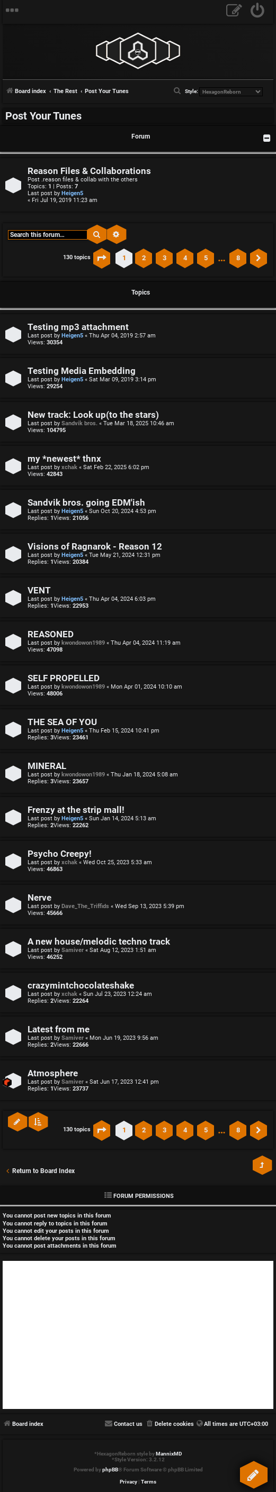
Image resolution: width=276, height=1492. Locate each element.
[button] (101, 258)
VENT (39, 590)
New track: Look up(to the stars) (93, 415)
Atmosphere (53, 1073)
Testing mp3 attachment (78, 327)
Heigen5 (72, 193)
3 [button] (164, 258)
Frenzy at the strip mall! (76, 810)
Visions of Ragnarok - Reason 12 (95, 547)
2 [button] (144, 258)
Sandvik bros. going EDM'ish (86, 503)
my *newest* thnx (64, 459)
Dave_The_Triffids (85, 906)
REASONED (51, 634)
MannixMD (169, 1454)
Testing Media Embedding (82, 371)
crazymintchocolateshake (81, 986)
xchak (69, 467)
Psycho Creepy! (60, 854)
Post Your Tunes (43, 115)
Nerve (39, 898)
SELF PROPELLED (64, 678)
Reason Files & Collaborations (89, 171)
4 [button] (185, 258)
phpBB (110, 1469)
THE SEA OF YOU (62, 722)
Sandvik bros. (79, 423)
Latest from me (59, 1029)
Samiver (72, 950)
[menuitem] (257, 12)
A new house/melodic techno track (99, 942)
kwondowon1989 (83, 642)
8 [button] (238, 258)
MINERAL (47, 766)
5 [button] (206, 258)
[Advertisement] (138, 1335)
